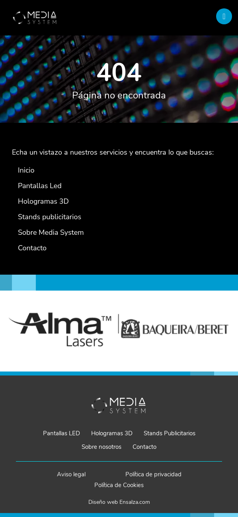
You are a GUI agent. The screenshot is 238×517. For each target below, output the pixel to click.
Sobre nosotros (101, 447)
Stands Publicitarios (169, 433)
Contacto (144, 447)
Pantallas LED (61, 433)
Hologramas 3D (112, 433)
